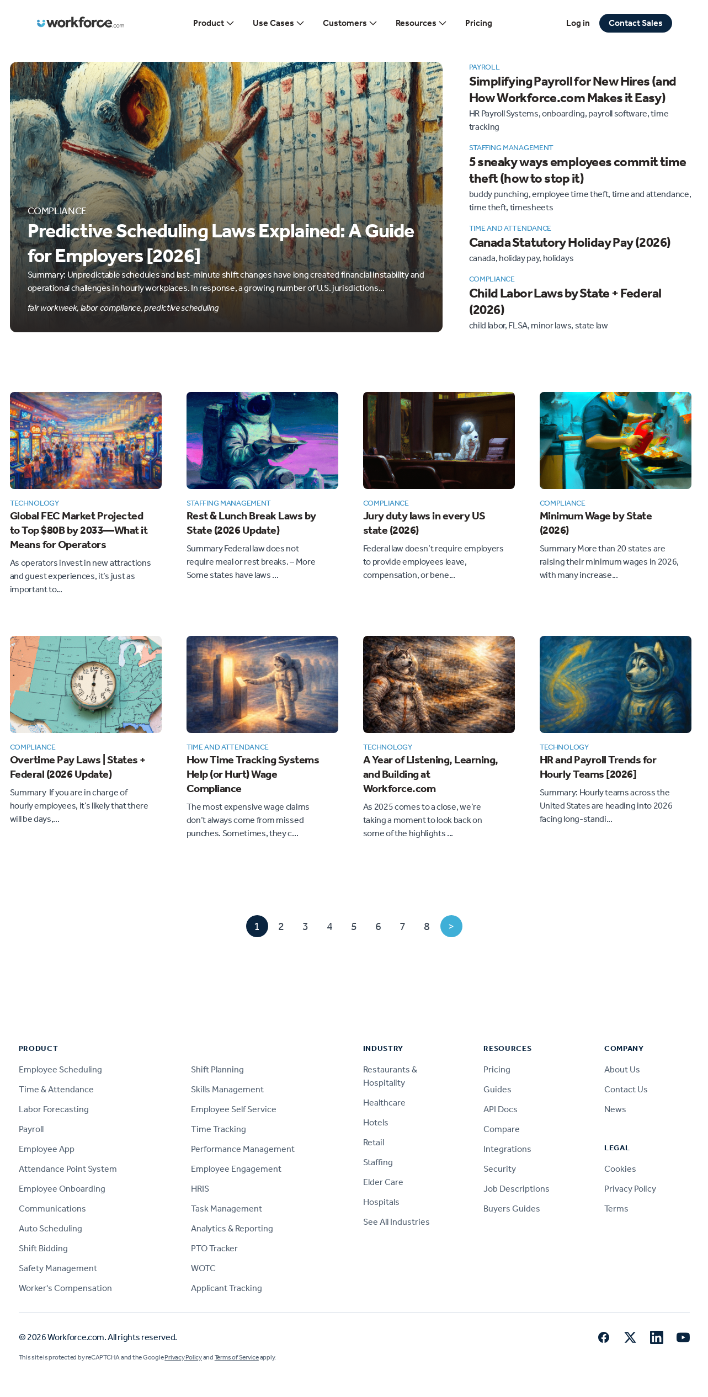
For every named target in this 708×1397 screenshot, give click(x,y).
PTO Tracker (214, 1248)
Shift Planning (217, 1069)
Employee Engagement (236, 1169)
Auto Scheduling (50, 1228)
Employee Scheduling (60, 1069)
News (615, 1109)
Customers (350, 23)
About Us (622, 1069)
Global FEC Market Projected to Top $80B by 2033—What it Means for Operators (79, 530)
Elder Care (383, 1182)
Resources (422, 23)
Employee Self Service (233, 1109)
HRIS (200, 1188)
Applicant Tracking (226, 1288)
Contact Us (626, 1089)
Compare (501, 1129)
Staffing (378, 1162)
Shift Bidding (43, 1248)
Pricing (478, 23)
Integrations (507, 1149)
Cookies (620, 1169)
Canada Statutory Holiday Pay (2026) (570, 242)
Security (499, 1169)
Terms (616, 1208)
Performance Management (243, 1149)
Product (214, 23)
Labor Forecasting (54, 1109)
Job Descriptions (516, 1188)
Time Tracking (218, 1129)
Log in (578, 23)
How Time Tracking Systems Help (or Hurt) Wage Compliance (253, 774)
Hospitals (381, 1202)
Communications (52, 1208)
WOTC (203, 1268)
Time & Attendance (56, 1089)
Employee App (46, 1149)
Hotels (375, 1122)
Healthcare (384, 1102)
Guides (497, 1089)
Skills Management (227, 1089)
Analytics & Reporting (232, 1228)
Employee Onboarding (62, 1188)
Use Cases (279, 23)
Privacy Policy (630, 1188)
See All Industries (396, 1222)
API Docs (500, 1109)
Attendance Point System (68, 1169)
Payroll (31, 1129)
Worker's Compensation (65, 1288)
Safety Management (58, 1268)
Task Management (226, 1208)
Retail (373, 1142)
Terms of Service (237, 1357)
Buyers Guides (511, 1208)
